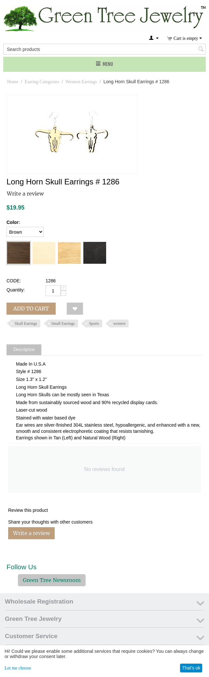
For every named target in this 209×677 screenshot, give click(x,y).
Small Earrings (63, 323)
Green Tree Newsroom (52, 580)
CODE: (14, 280)
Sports (94, 323)
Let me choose (18, 668)
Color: (13, 222)
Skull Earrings (26, 323)
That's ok (191, 667)
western (119, 323)
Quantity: (16, 289)
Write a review (25, 193)
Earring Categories (42, 81)
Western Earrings (81, 81)
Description (24, 349)
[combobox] (104, 49)
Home (12, 81)
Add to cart (31, 308)
